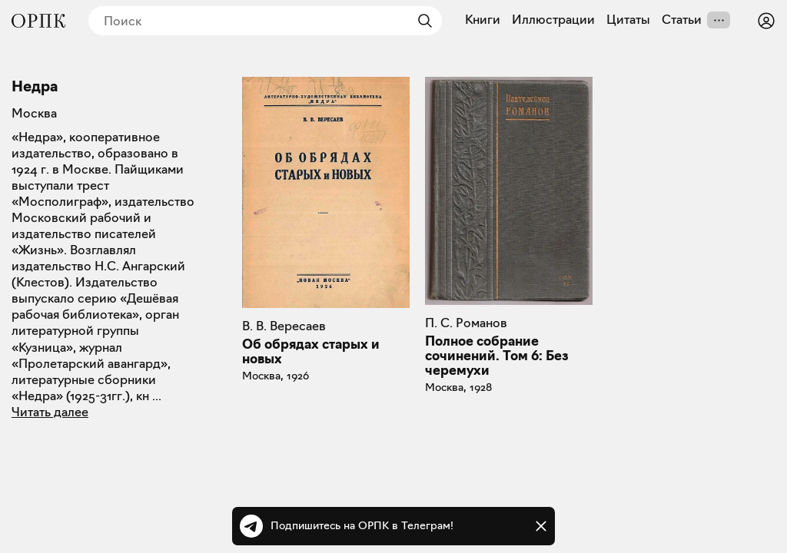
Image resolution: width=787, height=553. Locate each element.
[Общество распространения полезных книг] (38, 20)
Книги (482, 20)
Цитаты (628, 20)
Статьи (682, 20)
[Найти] (421, 20)
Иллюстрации (553, 20)
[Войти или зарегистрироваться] (766, 21)
